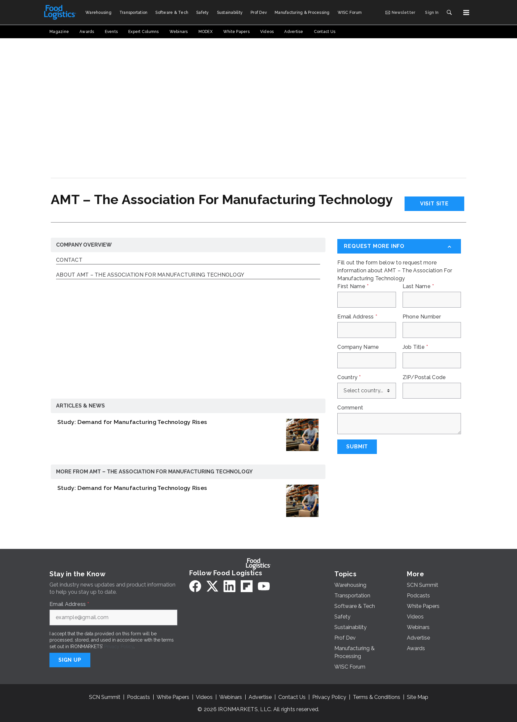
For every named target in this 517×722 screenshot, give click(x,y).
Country (349, 377)
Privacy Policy (119, 646)
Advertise (260, 697)
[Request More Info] (399, 246)
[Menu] (466, 12)
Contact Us (292, 697)
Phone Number (422, 316)
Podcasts (138, 697)
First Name (353, 286)
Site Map (417, 697)
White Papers (173, 697)
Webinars (230, 697)
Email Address (357, 316)
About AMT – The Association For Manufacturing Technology (150, 275)
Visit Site (434, 203)
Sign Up (69, 660)
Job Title (415, 347)
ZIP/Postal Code (424, 377)
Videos (204, 697)
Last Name (418, 286)
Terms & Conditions (376, 697)
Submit (357, 446)
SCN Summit (104, 697)
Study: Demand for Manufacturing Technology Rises (132, 421)
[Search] (449, 12)
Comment (350, 407)
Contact (69, 260)
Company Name (358, 347)
